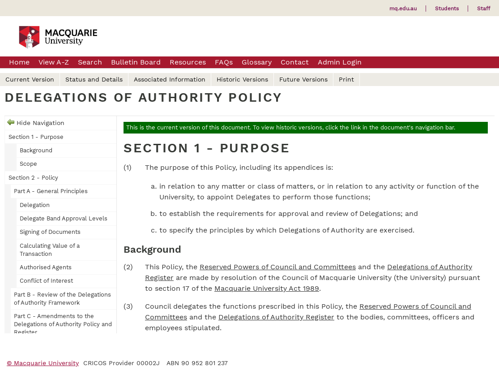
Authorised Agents (46, 267)
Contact (295, 62)
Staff (483, 8)
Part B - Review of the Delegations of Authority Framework (62, 298)
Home (19, 62)
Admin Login (340, 62)
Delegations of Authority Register (276, 317)
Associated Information (169, 79)
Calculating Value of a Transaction (50, 249)
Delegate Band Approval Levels (63, 218)
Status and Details (94, 79)
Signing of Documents (50, 231)
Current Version (29, 79)
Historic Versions (242, 79)
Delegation (35, 205)
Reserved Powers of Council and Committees (278, 267)
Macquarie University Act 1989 (266, 288)
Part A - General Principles (51, 191)
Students (447, 8)
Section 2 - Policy (33, 177)
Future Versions (303, 79)
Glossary (257, 62)
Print (346, 79)
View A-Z (53, 62)
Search (90, 62)
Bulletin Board (136, 62)
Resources (188, 62)
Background (36, 150)
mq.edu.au (403, 8)
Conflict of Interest (46, 280)
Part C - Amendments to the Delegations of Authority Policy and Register (63, 324)
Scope (28, 163)
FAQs (224, 62)
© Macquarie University (43, 362)
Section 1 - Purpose (36, 137)
